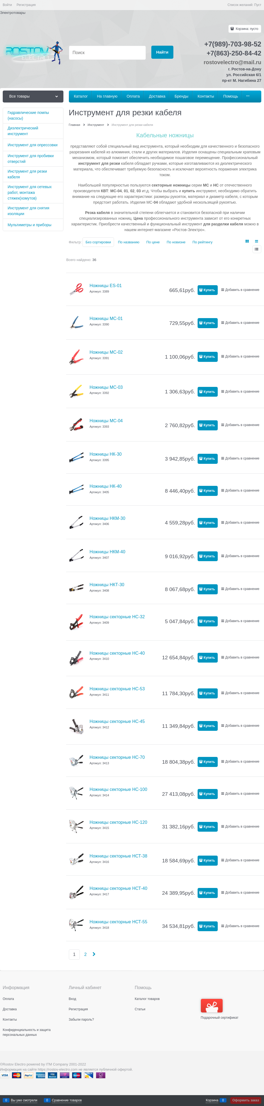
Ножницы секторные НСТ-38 (118, 856)
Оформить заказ (245, 1100)
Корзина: (246, 29)
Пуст (257, 5)
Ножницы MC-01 (106, 318)
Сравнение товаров (67, 1100)
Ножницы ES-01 (106, 285)
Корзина (212, 1100)
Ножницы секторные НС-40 (117, 653)
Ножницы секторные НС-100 (118, 789)
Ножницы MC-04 (106, 420)
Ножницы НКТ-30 (107, 584)
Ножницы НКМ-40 (107, 551)
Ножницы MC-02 (106, 352)
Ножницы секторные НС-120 (118, 822)
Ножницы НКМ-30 (107, 518)
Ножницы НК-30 (106, 454)
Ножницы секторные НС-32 (117, 616)
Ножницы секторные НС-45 (117, 721)
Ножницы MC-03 (106, 387)
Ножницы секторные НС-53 (117, 688)
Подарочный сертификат (220, 1009)
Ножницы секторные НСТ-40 (118, 888)
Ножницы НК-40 (106, 486)
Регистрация (26, 5)
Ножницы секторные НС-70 (117, 757)
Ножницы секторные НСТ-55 (118, 921)
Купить (209, 290)
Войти (7, 5)
